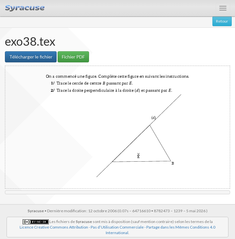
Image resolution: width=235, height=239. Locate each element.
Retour (222, 21)
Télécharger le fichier (30, 56)
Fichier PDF (73, 56)
